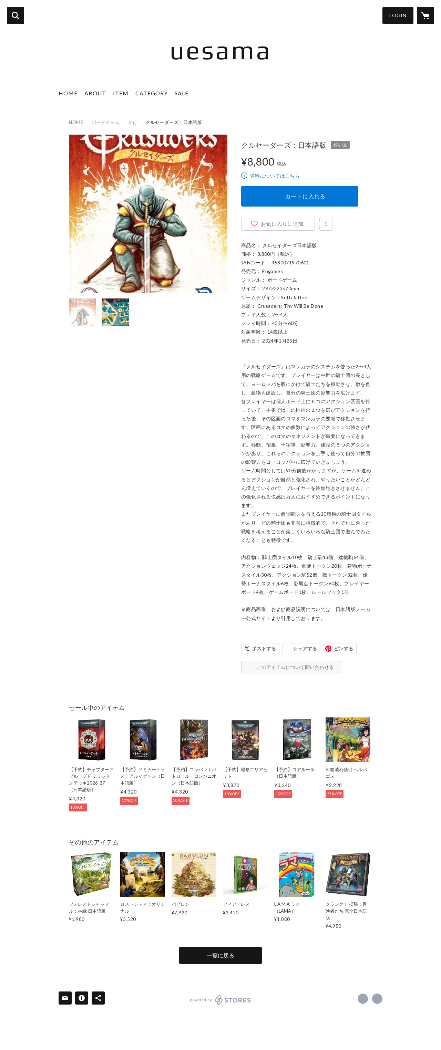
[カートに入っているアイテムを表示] (425, 15)
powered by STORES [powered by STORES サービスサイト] (220, 1000)
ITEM (121, 93)
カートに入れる (305, 196)
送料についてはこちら (275, 176)
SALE (181, 93)
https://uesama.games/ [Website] (377, 999)
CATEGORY (151, 93)
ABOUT (95, 93)
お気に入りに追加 (282, 224)
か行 (132, 122)
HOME (68, 93)
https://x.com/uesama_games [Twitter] (363, 999)
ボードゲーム (106, 122)
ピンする (343, 648)
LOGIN (398, 15)
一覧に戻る (220, 955)
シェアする (305, 648)
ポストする (264, 648)
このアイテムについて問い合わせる (295, 667)
